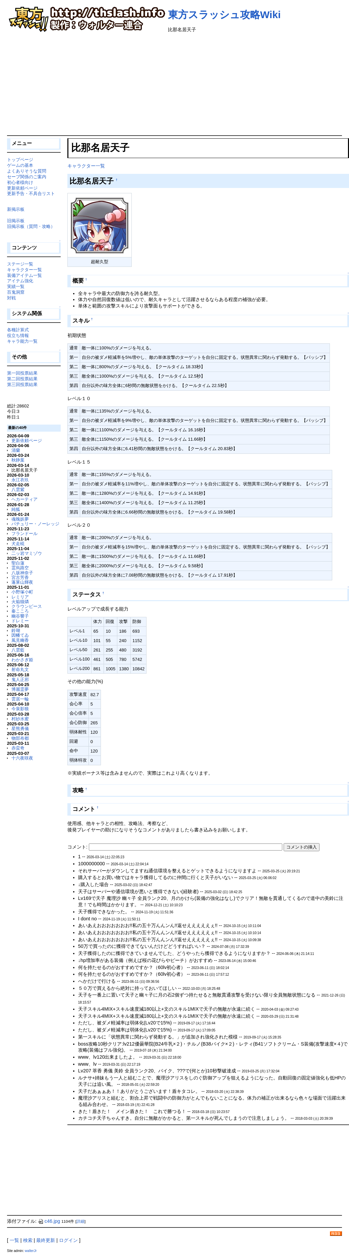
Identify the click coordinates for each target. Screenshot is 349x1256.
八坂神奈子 (22, 572)
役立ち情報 (18, 335)
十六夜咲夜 (22, 758)
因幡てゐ (20, 635)
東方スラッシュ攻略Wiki (224, 14)
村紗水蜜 (20, 718)
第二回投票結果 (22, 378)
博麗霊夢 (20, 689)
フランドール (24, 533)
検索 (28, 1240)
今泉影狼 (20, 708)
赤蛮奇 (17, 748)
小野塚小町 (22, 591)
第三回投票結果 (22, 384)
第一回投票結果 (22, 373)
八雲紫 (17, 489)
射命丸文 (20, 669)
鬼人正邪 (20, 679)
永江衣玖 (20, 479)
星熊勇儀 (20, 728)
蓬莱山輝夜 (22, 582)
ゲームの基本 (20, 165)
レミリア (20, 596)
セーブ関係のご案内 (26, 176)
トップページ (20, 159)
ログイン (68, 1240)
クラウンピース (26, 606)
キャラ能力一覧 (22, 341)
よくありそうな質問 (26, 171)
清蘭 (15, 450)
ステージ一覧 (20, 264)
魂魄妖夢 (20, 519)
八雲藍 (17, 650)
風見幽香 (20, 640)
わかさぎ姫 (22, 659)
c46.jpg (49, 1221)
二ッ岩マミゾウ (26, 553)
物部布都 (20, 738)
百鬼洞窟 (15, 292)
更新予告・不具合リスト (31, 193)
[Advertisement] (174, 85)
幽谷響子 (20, 616)
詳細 (80, 1221)
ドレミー (20, 620)
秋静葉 (17, 460)
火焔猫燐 (20, 601)
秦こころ (20, 611)
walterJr (31, 1251)
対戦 (11, 297)
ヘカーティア (24, 499)
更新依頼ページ (22, 188)
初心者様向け (20, 182)
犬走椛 (17, 543)
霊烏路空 (20, 567)
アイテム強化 (20, 280)
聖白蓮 (17, 563)
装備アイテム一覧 (24, 275)
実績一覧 (15, 286)
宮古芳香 (20, 577)
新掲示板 (15, 209)
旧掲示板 (15, 220)
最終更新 (45, 1240)
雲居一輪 (20, 699)
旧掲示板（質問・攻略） (31, 226)
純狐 (15, 509)
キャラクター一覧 (86, 165)
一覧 (14, 1240)
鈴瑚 (15, 630)
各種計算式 (18, 329)
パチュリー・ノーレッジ (35, 523)
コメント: (78, 847)
